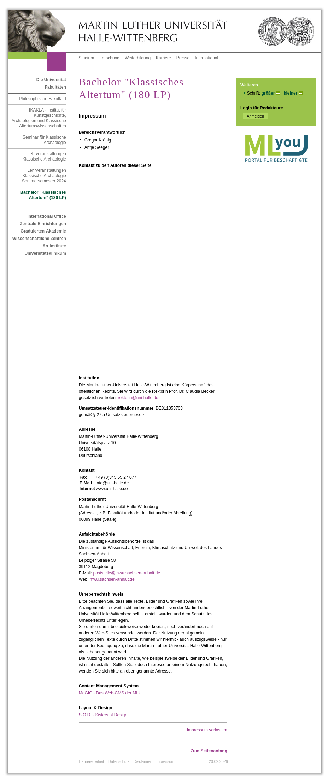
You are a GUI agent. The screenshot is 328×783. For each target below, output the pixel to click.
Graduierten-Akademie (43, 231)
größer (268, 93)
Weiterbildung (138, 57)
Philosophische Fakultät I (42, 98)
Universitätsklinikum (45, 253)
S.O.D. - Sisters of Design (103, 714)
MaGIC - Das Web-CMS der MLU (110, 693)
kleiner (291, 93)
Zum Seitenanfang (209, 750)
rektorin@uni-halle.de (138, 397)
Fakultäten (55, 87)
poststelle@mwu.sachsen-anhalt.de (126, 573)
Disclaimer (142, 761)
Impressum (165, 761)
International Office (46, 216)
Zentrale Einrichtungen (43, 223)
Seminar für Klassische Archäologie (44, 140)
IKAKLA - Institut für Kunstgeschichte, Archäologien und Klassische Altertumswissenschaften (39, 118)
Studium (86, 57)
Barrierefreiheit (91, 761)
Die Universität (51, 79)
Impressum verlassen (207, 730)
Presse (182, 57)
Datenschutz (118, 761)
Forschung (109, 57)
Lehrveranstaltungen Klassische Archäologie (44, 156)
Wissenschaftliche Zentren (39, 238)
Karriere (163, 57)
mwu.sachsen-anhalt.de (112, 579)
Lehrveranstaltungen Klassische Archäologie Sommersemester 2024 (44, 175)
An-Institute (54, 245)
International (206, 57)
